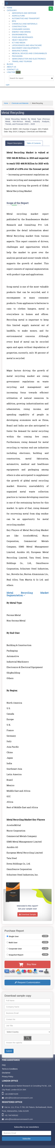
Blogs (10, 64)
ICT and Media (18, 43)
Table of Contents (34, 143)
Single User (14, 936)
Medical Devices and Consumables (29, 53)
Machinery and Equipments (25, 48)
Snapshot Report (16, 955)
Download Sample (27, 914)
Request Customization (27, 982)
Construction (19, 26)
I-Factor (14, 72)
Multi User (13, 943)
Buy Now (27, 964)
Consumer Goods (21, 29)
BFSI (14, 21)
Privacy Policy (7, 1077)
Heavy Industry (20, 40)
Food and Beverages (22, 37)
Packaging (17, 56)
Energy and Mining (21, 32)
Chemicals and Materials (24, 24)
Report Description (14, 143)
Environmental (19, 35)
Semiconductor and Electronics (29, 59)
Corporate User (15, 949)
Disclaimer (6, 1073)
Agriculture (18, 16)
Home (9, 8)
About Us (11, 67)
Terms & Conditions (10, 1069)
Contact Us (12, 69)
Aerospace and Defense (24, 13)
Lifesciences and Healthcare (27, 45)
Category (12, 10)
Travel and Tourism (22, 61)
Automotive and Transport (26, 18)
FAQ (4, 1065)
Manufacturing (20, 51)
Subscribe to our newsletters (26, 1127)
